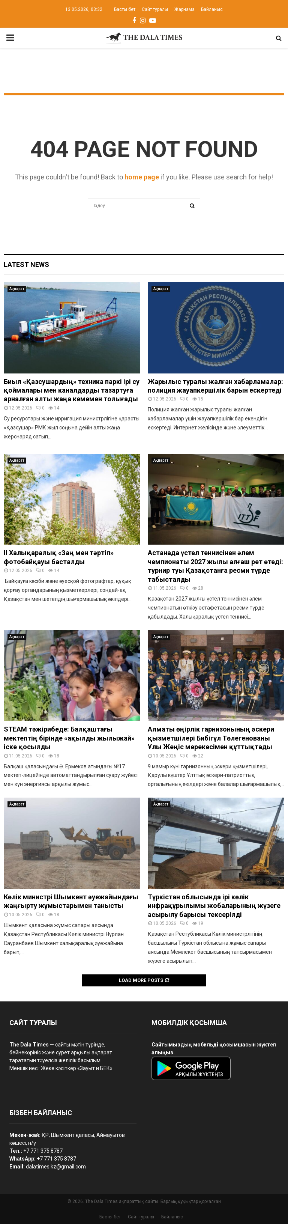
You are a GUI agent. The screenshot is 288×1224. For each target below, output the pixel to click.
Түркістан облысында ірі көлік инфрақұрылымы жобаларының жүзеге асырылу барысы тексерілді (214, 905)
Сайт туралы (155, 9)
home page (141, 177)
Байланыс (212, 9)
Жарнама (184, 9)
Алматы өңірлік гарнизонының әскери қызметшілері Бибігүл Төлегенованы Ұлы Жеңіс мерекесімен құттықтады (211, 738)
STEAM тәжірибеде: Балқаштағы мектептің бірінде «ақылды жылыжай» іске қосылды (69, 738)
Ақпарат (16, 289)
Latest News (26, 264)
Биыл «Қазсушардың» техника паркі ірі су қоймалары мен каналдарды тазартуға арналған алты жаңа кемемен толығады (72, 390)
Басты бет (124, 9)
